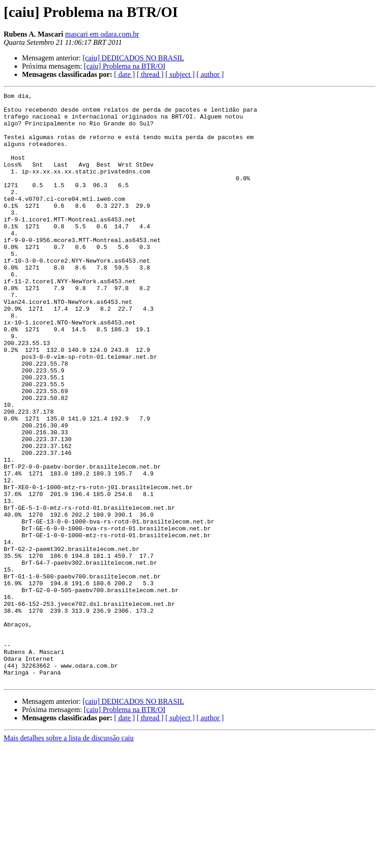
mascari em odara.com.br (102, 34)
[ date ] (124, 74)
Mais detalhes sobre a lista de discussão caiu (69, 856)
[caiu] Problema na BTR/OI (124, 66)
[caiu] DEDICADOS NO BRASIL (133, 58)
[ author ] (210, 74)
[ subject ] (180, 74)
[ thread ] (150, 74)
